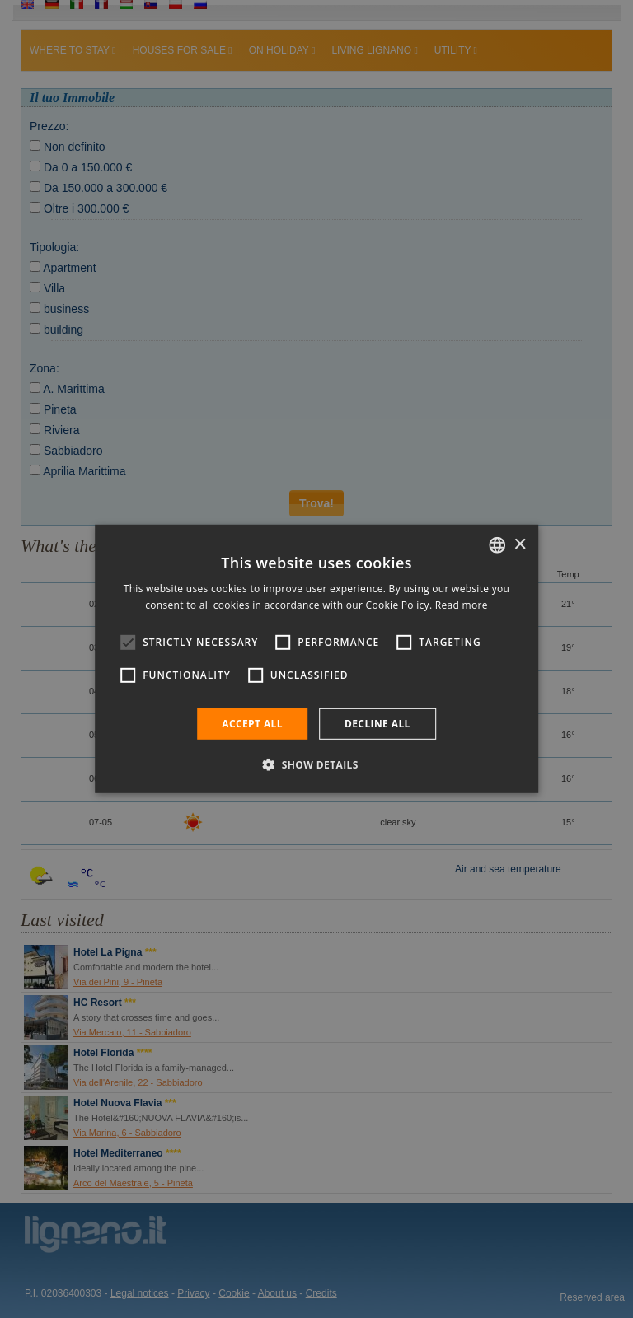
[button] (316, 764)
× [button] (519, 544)
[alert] (316, 659)
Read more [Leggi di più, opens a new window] (461, 605)
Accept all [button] (252, 724)
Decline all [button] (377, 724)
